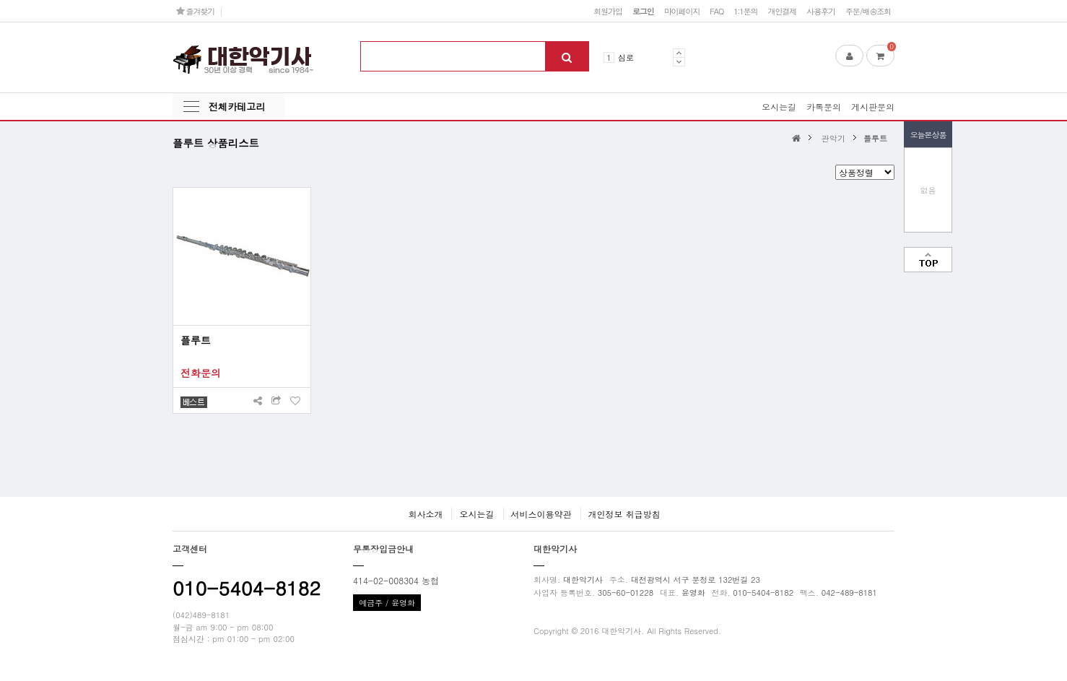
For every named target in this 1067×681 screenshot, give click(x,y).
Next (679, 61)
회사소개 (425, 514)
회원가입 (607, 11)
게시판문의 (872, 106)
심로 (626, 57)
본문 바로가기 (0, 0)
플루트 (875, 138)
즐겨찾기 (195, 11)
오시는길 (779, 106)
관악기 (833, 138)
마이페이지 (682, 11)
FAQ (716, 11)
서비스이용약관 (541, 514)
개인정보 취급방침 (624, 514)
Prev (679, 52)
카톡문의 (823, 106)
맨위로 (928, 259)
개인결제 (781, 11)
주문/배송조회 (868, 11)
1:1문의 (745, 11)
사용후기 (820, 11)
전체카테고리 (237, 106)
